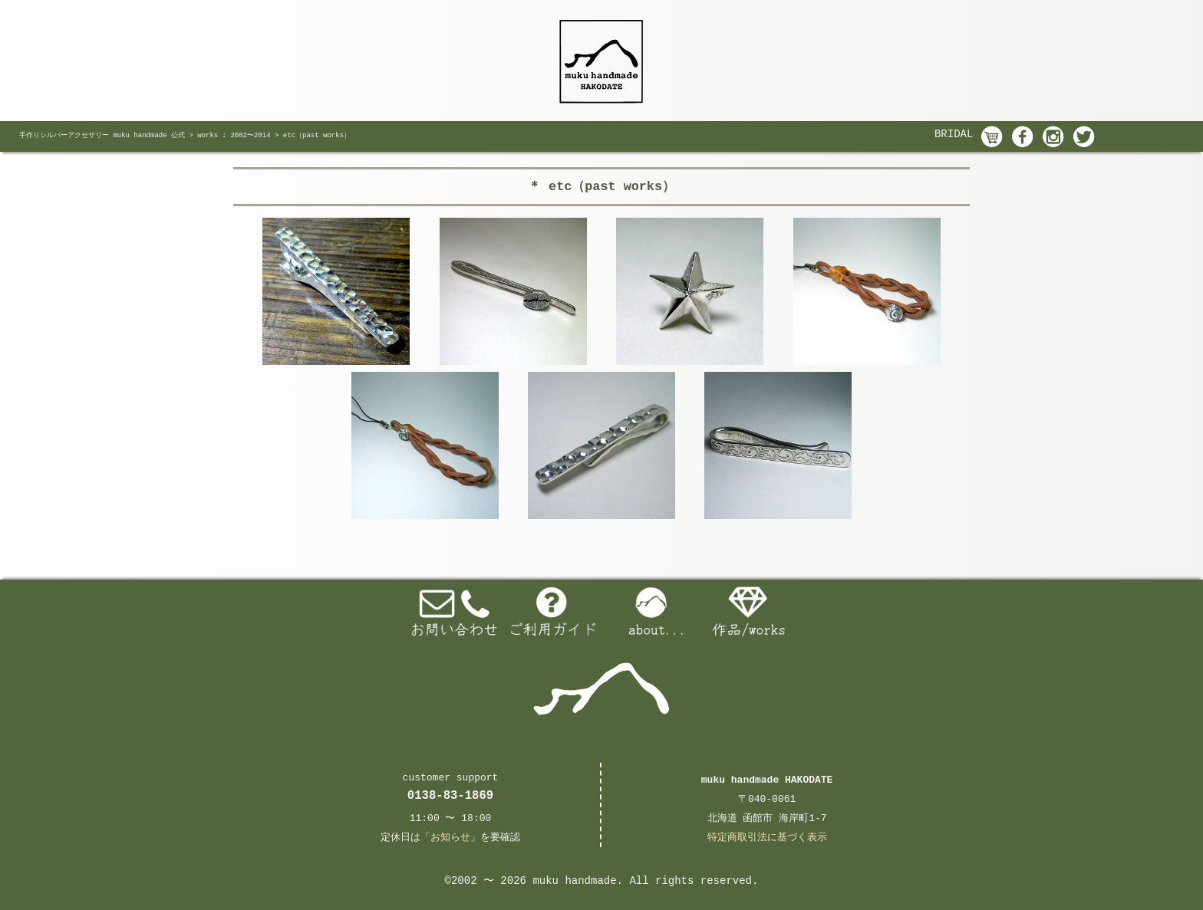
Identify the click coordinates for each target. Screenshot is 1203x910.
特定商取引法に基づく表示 (767, 837)
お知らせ (450, 837)
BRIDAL (953, 134)
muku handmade (574, 881)
